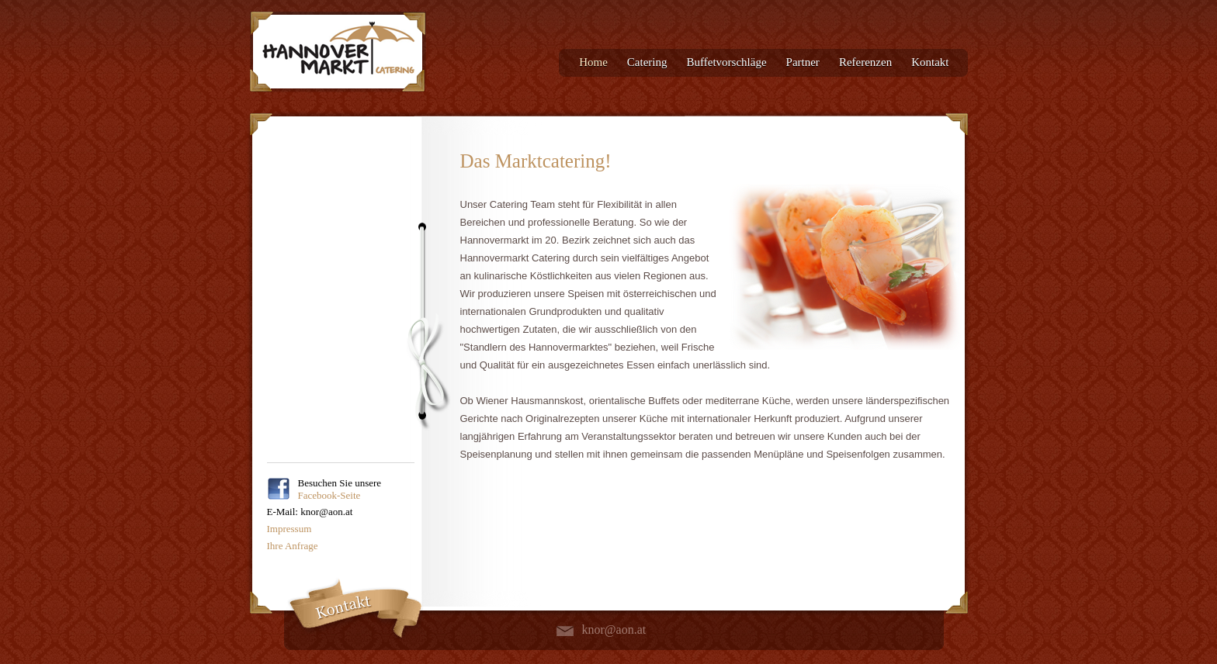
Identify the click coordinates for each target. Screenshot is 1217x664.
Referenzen (865, 62)
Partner (803, 62)
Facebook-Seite (329, 495)
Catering (647, 62)
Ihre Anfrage (292, 546)
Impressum (289, 528)
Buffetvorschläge (727, 62)
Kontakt (929, 62)
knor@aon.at (614, 629)
